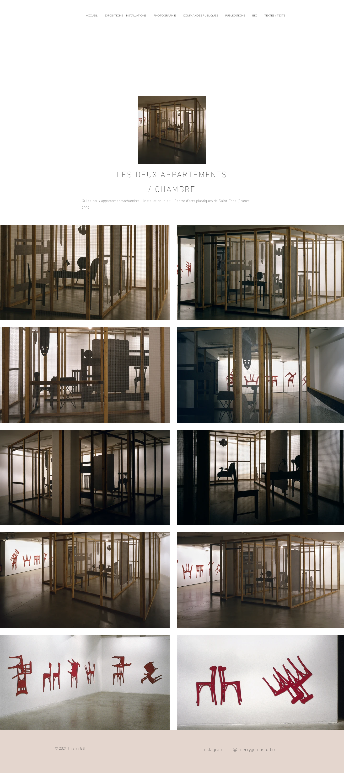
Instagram (213, 748)
